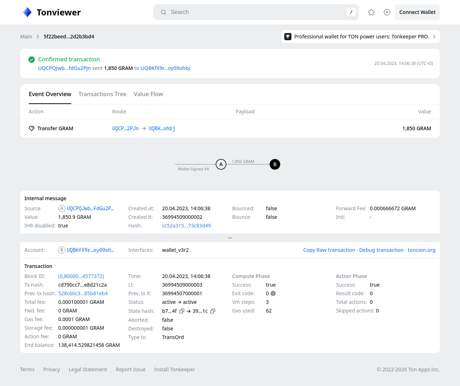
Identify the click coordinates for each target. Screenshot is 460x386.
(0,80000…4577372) (81, 276)
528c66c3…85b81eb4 (83, 293)
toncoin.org (422, 249)
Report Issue (131, 369)
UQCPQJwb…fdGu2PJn (64, 68)
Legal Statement (88, 369)
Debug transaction (381, 249)
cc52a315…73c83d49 (186, 225)
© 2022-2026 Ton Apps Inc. (408, 369)
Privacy (51, 369)
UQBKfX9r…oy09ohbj (165, 68)
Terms (27, 369)
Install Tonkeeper (174, 369)
